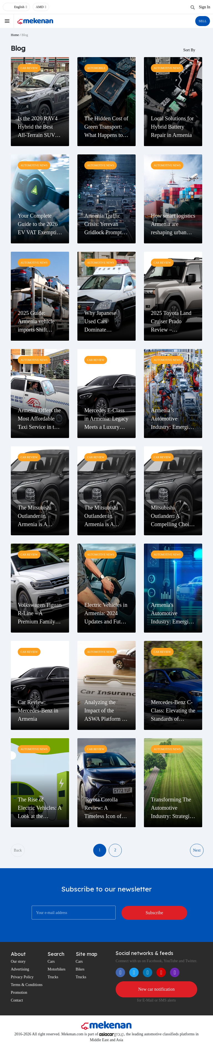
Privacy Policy (22, 977)
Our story (18, 962)
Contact (17, 1000)
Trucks (52, 977)
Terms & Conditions (26, 985)
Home (15, 35)
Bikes (80, 969)
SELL (203, 21)
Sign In (204, 7)
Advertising (20, 969)
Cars (51, 962)
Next (197, 850)
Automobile (96, 68)
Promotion (19, 993)
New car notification (156, 989)
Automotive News (167, 68)
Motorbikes (56, 969)
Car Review (29, 68)
